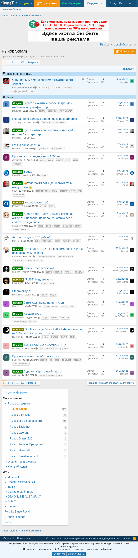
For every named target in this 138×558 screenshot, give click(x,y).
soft (66, 348)
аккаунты (52, 111)
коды (41, 306)
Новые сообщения (11, 9)
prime (48, 226)
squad (44, 175)
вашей (51, 375)
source (42, 375)
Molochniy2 (17, 206)
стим (32, 91)
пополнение (58, 122)
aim (41, 348)
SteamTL (16, 306)
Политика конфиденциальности (102, 538)
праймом (66, 360)
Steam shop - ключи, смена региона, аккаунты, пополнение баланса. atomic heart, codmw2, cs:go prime (42, 218)
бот (73, 191)
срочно (50, 148)
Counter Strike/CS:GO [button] (21, 482)
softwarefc (17, 348)
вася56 (124, 251)
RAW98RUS (18, 175)
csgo (42, 160)
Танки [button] (11, 486)
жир (68, 160)
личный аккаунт (20, 321)
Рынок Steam (19, 408)
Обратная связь (53, 538)
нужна (41, 148)
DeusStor (16, 111)
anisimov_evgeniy (20, 272)
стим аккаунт (65, 111)
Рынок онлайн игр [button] (19, 403)
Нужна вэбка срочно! (26, 145)
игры (75, 160)
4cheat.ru (43, 87)
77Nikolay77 (18, 122)
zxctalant (16, 375)
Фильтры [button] (127, 69)
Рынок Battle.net (20, 426)
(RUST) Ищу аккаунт (39, 279)
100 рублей (46, 241)
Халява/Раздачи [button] (17, 466)
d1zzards (16, 226)
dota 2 (54, 191)
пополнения (52, 306)
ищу (52, 283)
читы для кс (19, 260)
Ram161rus (122, 282)
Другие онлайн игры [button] (20, 491)
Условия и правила (74, 538)
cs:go (40, 226)
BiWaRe (16, 256)
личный (68, 272)
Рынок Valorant (19, 432)
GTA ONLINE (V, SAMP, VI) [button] (24, 496)
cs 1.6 (49, 348)
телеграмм (18, 194)
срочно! (60, 148)
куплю (52, 206)
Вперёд (32, 62)
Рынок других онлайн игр (26, 420)
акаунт (53, 295)
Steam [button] (11, 506)
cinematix (123, 82)
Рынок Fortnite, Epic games (27, 444)
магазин (66, 87)
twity (14, 241)
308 (22, 62)
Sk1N (14, 191)
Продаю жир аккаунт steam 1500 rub (36, 156)
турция (71, 306)
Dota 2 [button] (11, 501)
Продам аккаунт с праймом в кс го (35, 356)
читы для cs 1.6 (65, 256)
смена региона (20, 229)
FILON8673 (17, 283)
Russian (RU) (25, 538)
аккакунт (64, 191)
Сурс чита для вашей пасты (43, 371)
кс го (57, 360)
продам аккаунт (20, 363)
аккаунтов (55, 87)
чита (60, 375)
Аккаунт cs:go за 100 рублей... (32, 237)
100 (36, 241)
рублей (76, 241)
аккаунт (60, 160)
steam (42, 111)
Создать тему (48, 3)
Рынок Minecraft (20, 450)
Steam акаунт (21, 291)
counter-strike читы (46, 256)
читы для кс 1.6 (35, 260)
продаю (17, 164)
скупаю (54, 337)
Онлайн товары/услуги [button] (22, 461)
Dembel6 (16, 148)
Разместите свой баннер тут (118, 44)
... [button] (17, 62)
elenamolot (17, 160)
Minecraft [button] (13, 477)
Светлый (8, 538)
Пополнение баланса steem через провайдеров (44, 118)
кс (51, 360)
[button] (31, 3)
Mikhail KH (17, 138)
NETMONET (18, 337)
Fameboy (16, 360)
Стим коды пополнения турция (44, 302)
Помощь (126, 538)
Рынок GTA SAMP (21, 414)
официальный (20, 91)
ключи (43, 206)
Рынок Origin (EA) (21, 438)
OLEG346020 (18, 317)
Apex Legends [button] (16, 516)
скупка (64, 337)
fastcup (58, 348)
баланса (46, 122)
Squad (28, 171)
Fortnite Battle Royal (17, 511)
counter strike (42, 191)
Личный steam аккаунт (39, 268)
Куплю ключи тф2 (37, 202)
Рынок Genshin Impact (24, 456)
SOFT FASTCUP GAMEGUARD (45, 344)
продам (78, 272)
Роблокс (10, 522)
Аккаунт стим (33, 314)
